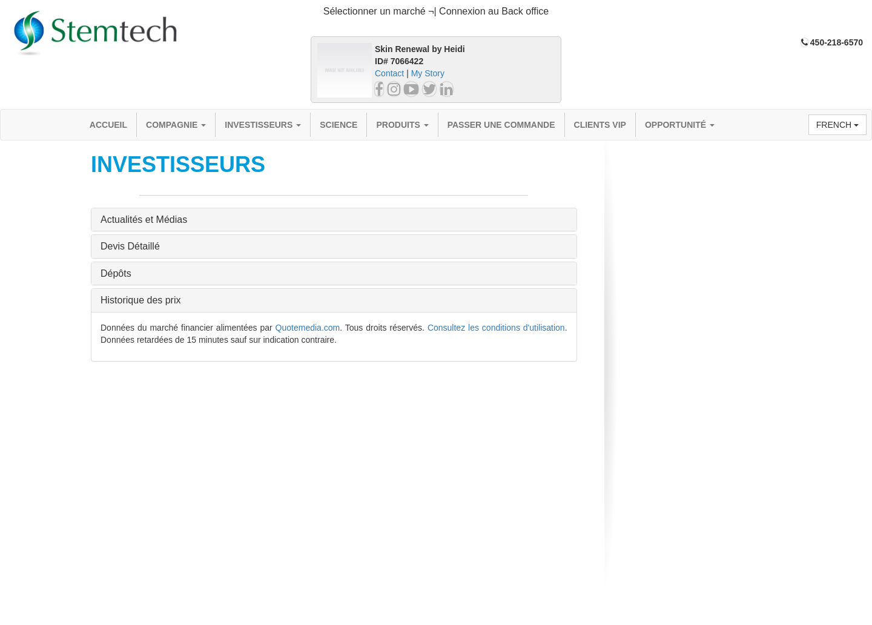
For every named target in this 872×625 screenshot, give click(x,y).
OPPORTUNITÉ (680, 125)
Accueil (108, 125)
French (837, 125)
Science (338, 125)
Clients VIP (600, 125)
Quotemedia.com (308, 327)
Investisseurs (263, 125)
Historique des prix (141, 300)
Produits (402, 125)
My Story (427, 73)
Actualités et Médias (144, 219)
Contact (389, 73)
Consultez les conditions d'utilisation (496, 327)
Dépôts (116, 273)
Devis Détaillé (130, 246)
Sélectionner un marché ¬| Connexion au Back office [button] (436, 11)
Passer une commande (501, 125)
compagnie (176, 125)
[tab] (436, 12)
